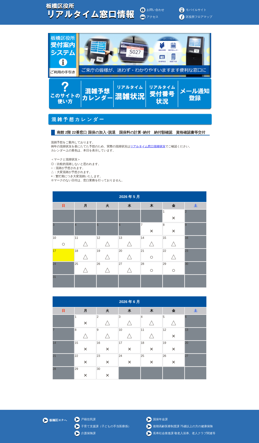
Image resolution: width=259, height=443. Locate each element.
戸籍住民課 (85, 419)
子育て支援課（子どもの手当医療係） (102, 426)
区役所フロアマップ (195, 16)
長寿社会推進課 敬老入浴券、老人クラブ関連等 (180, 433)
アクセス (148, 16)
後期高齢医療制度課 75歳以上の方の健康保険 (179, 426)
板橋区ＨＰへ (54, 420)
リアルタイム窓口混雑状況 (147, 146)
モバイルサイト (192, 9)
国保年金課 (157, 419)
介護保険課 (85, 433)
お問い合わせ (151, 9)
